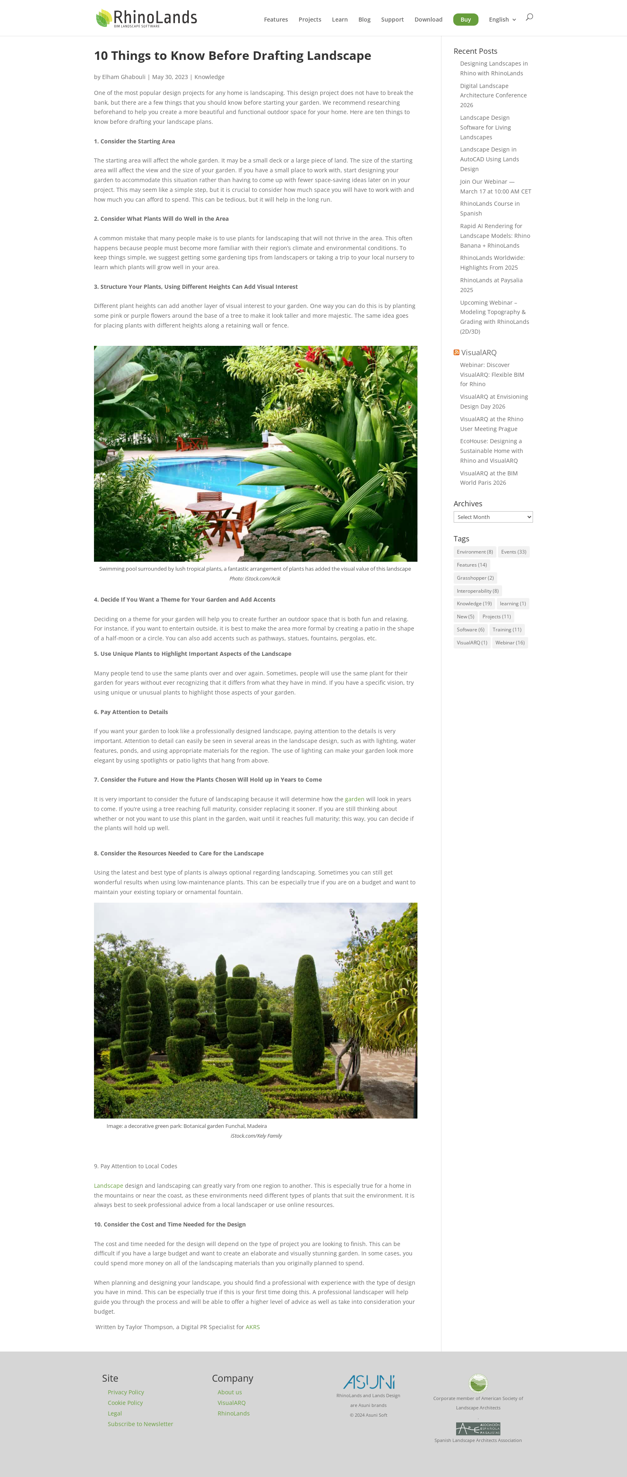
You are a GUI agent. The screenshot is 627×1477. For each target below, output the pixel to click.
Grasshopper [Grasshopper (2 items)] (475, 577)
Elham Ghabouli (124, 77)
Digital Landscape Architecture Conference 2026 (493, 95)
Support (392, 20)
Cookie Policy (125, 1403)
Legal (115, 1413)
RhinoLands (234, 1413)
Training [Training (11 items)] (507, 629)
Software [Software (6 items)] (471, 629)
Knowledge (209, 77)
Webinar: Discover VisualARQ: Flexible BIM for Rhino (492, 374)
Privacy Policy (126, 1392)
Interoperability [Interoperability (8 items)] (478, 590)
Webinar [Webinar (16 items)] (510, 642)
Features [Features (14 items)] (472, 564)
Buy (466, 19)
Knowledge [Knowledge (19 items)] (474, 603)
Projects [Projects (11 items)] (497, 616)
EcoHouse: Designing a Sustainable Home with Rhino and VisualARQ (491, 450)
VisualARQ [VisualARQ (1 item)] (472, 642)
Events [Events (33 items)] (514, 551)
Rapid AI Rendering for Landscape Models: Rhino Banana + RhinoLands (495, 235)
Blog (364, 20)
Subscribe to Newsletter (140, 1424)
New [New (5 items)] (465, 616)
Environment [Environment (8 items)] (475, 551)
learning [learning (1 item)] (513, 603)
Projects (310, 20)
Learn (340, 20)
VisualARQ (479, 352)
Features (276, 20)
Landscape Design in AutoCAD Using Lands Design (489, 159)
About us (230, 1392)
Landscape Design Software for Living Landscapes (485, 127)
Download (429, 20)
